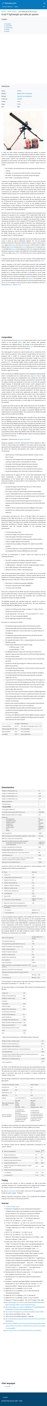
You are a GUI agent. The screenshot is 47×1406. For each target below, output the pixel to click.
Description (8, 24)
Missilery (3, 11)
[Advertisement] (23, 310)
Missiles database (7, 6)
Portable (19, 91)
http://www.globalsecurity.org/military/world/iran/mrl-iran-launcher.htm (25, 1319)
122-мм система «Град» (12, 1206)
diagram (32, 376)
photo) (42, 260)
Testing (7, 29)
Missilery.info (8, 3)
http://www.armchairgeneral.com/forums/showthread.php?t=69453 (24, 1312)
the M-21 (30, 346)
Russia (18, 101)
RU (44, 6)
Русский (7, 1386)
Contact (5, 1397)
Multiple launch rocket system (24, 93)
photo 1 (10, 284)
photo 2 (18, 284)
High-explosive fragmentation (24, 96)
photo (13, 245)
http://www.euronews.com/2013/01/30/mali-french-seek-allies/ (23, 1330)
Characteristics (9, 27)
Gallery (16, 6)
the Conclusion (11, 1191)
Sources (7, 31)
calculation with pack (23, 439)
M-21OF (6, 156)
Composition (8, 26)
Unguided (19, 99)
